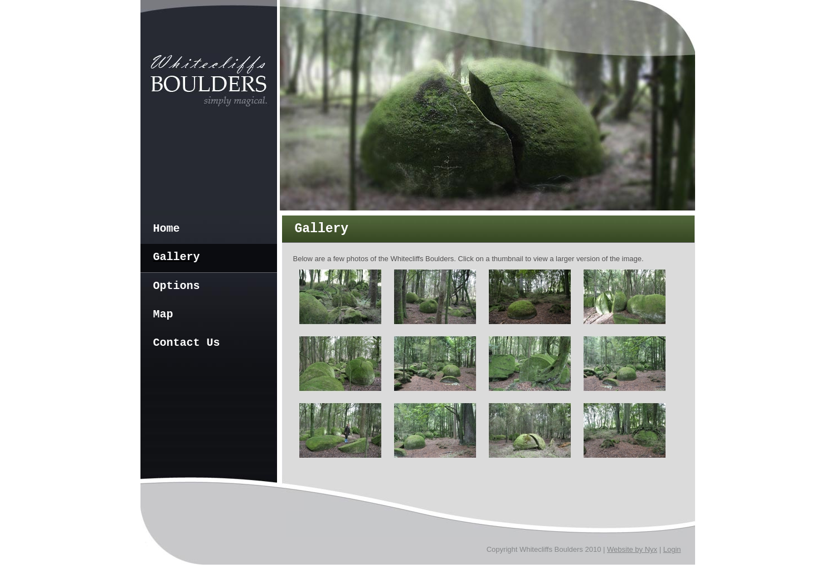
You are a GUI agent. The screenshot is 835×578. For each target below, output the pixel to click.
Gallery (176, 257)
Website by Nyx (632, 549)
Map (163, 314)
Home (166, 228)
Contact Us (186, 342)
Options (176, 286)
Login (672, 549)
